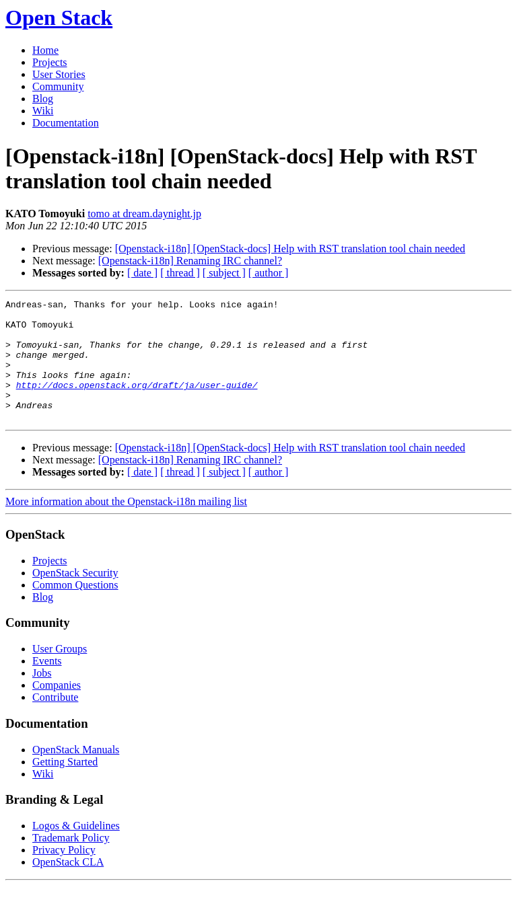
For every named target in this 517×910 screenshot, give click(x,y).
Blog (42, 98)
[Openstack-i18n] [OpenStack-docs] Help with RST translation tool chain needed (290, 248)
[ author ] (268, 272)
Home (45, 50)
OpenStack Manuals (75, 774)
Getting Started (65, 786)
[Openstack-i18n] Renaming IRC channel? (190, 260)
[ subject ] (224, 272)
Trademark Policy (71, 862)
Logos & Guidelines (76, 850)
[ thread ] (180, 272)
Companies (56, 709)
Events (47, 685)
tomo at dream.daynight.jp (144, 213)
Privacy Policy (64, 874)
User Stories (58, 74)
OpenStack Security (75, 597)
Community (57, 86)
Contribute (55, 721)
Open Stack (58, 17)
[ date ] (142, 272)
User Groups (59, 673)
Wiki (42, 110)
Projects (49, 62)
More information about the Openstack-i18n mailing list (126, 525)
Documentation (65, 122)
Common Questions (75, 609)
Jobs (41, 697)
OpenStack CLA (68, 886)
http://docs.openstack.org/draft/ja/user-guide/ (137, 403)
